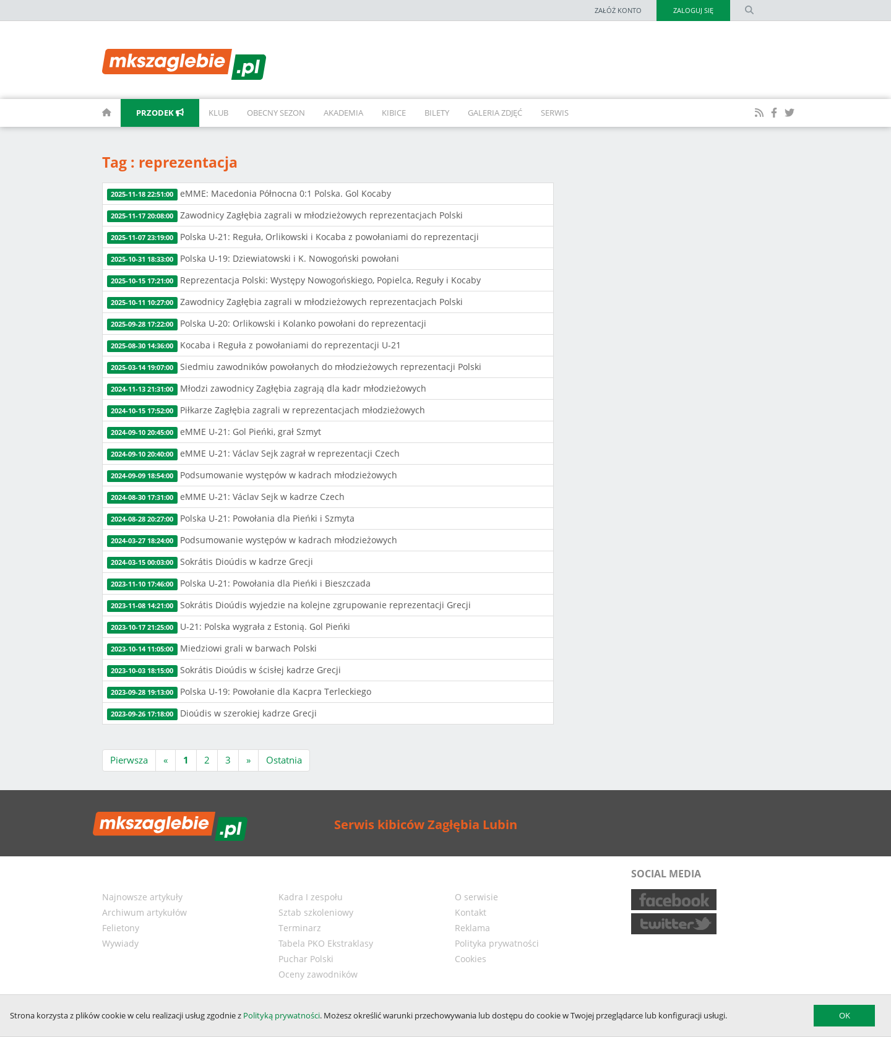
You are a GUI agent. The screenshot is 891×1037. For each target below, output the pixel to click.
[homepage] (93, 113)
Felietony (120, 928)
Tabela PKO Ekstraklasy (325, 943)
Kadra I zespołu (310, 897)
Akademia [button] (343, 112)
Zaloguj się (693, 10)
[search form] (749, 10)
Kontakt (470, 912)
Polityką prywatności (281, 1015)
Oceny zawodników (318, 974)
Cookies (470, 959)
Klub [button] (218, 112)
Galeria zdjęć (495, 112)
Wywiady (120, 943)
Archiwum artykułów (144, 912)
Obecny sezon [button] (276, 112)
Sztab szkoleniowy (315, 912)
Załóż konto (618, 10)
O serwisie (476, 897)
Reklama (472, 928)
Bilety (436, 112)
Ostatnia (284, 760)
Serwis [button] (555, 112)
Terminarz (299, 928)
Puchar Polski (306, 959)
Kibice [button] (394, 112)
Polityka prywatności (497, 943)
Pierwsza (129, 760)
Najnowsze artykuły (142, 897)
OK (844, 1015)
